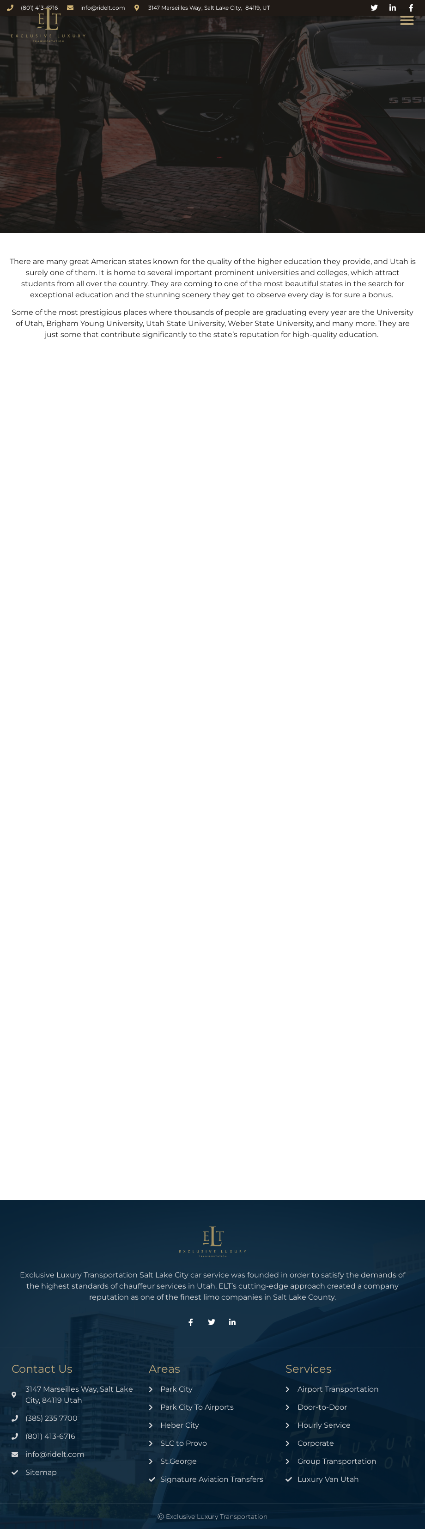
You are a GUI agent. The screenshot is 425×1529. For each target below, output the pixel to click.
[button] (407, 20)
